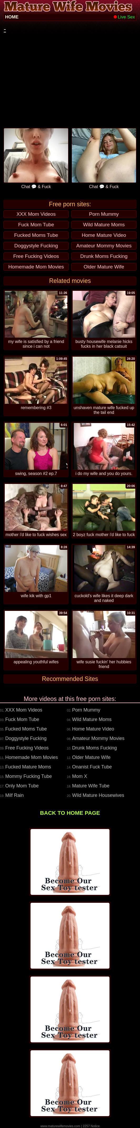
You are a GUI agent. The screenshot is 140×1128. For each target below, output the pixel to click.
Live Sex (124, 16)
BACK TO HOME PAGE (70, 813)
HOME (11, 16)
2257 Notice (91, 1126)
